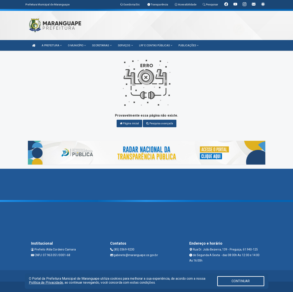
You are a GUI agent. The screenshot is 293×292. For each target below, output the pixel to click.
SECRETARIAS (101, 45)
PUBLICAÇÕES (188, 45)
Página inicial (129, 123)
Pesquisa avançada (159, 123)
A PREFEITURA (52, 45)
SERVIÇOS (125, 45)
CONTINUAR (241, 281)
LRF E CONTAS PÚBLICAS (155, 45)
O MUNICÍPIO (77, 45)
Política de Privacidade (46, 282)
